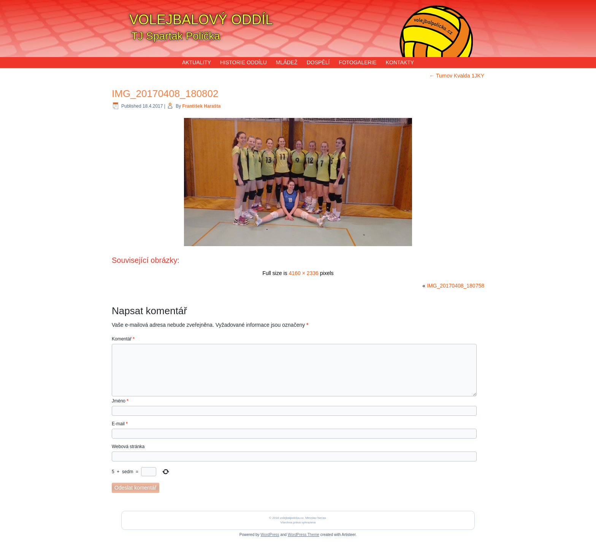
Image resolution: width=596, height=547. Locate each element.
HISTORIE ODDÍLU (243, 62)
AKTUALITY (196, 62)
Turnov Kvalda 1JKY (456, 76)
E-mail (120, 423)
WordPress (269, 535)
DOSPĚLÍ (318, 62)
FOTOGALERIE (357, 62)
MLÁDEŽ (287, 62)
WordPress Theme (303, 535)
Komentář (123, 339)
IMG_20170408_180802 (165, 93)
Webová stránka (128, 446)
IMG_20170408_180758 (455, 286)
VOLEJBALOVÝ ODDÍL (201, 19)
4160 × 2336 (304, 273)
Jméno (120, 401)
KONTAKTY (400, 62)
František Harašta (201, 106)
